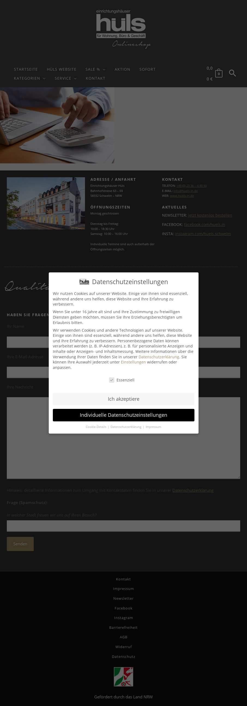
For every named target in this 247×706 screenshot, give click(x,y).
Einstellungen (133, 361)
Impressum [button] (153, 426)
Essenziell (122, 379)
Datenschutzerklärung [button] (126, 426)
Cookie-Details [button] (96, 426)
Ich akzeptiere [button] (123, 399)
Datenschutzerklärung (159, 356)
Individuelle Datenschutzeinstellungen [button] (123, 415)
